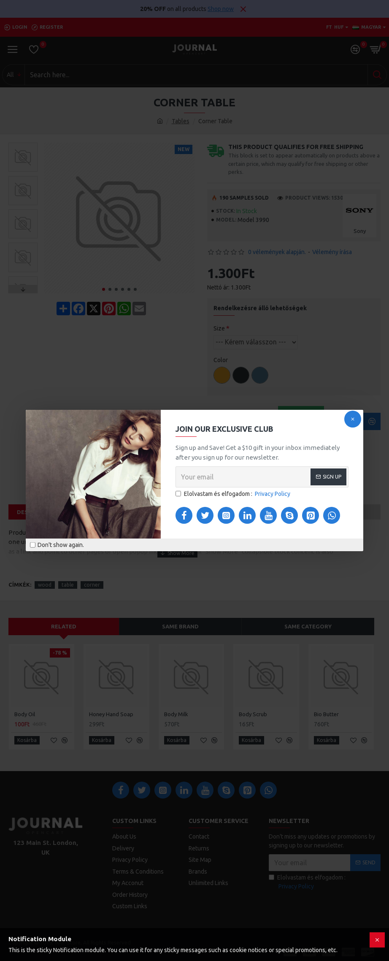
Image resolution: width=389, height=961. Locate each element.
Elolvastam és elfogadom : (234, 494)
